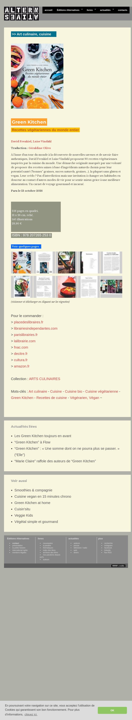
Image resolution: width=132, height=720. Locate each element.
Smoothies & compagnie (33, 490)
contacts (122, 10)
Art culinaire (38, 391)
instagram (108, 545)
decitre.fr (21, 354)
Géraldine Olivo (40, 148)
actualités (106, 9)
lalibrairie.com (24, 341)
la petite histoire (18, 548)
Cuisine (56, 391)
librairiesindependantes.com (35, 328)
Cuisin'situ (22, 509)
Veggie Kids (23, 515)
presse (76, 545)
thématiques (48, 548)
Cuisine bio (73, 391)
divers (76, 552)
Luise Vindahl (42, 141)
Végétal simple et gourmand (36, 522)
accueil (48, 10)
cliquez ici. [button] (30, 714)
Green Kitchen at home (32, 503)
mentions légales (19, 552)
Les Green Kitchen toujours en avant (42, 436)
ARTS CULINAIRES (44, 379)
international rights (20, 550)
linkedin (107, 550)
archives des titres (50, 552)
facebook (108, 548)
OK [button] (112, 710)
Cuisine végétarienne (101, 391)
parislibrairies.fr (26, 335)
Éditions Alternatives (69, 9)
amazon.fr (22, 366)
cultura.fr (21, 360)
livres (90, 9)
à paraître (47, 545)
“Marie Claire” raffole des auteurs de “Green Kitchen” (55, 461)
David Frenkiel (21, 141)
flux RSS (108, 552)
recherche (108, 543)
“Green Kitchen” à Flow (32, 442)
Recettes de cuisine (51, 398)
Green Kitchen (22, 398)
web (75, 550)
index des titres (49, 550)
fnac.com (21, 347)
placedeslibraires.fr (28, 322)
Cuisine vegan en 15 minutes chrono (42, 496)
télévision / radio (80, 548)
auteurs (46, 559)
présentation (17, 545)
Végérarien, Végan (84, 398)
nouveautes (48, 543)
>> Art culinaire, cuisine (31, 34)
